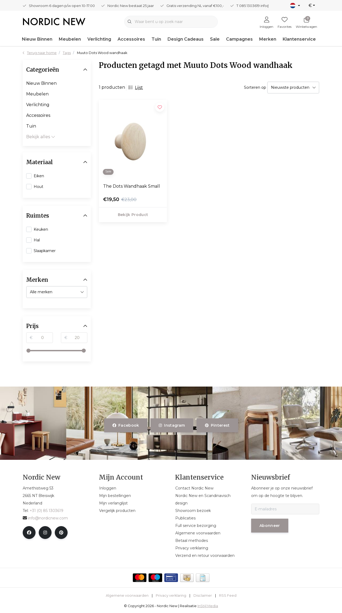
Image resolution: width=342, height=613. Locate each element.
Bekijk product (133, 214)
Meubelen (70, 39)
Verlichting (99, 39)
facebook (125, 425)
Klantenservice (299, 39)
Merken (267, 39)
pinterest (217, 425)
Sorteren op (255, 87)
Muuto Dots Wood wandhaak (102, 53)
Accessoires (131, 39)
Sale (215, 39)
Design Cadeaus (186, 39)
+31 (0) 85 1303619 (46, 510)
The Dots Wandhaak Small (131, 186)
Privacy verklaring (171, 595)
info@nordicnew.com (45, 518)
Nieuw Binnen (37, 39)
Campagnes (239, 39)
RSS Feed (227, 595)
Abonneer (269, 525)
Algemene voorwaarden (127, 595)
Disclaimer (202, 595)
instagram (172, 425)
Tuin (156, 39)
